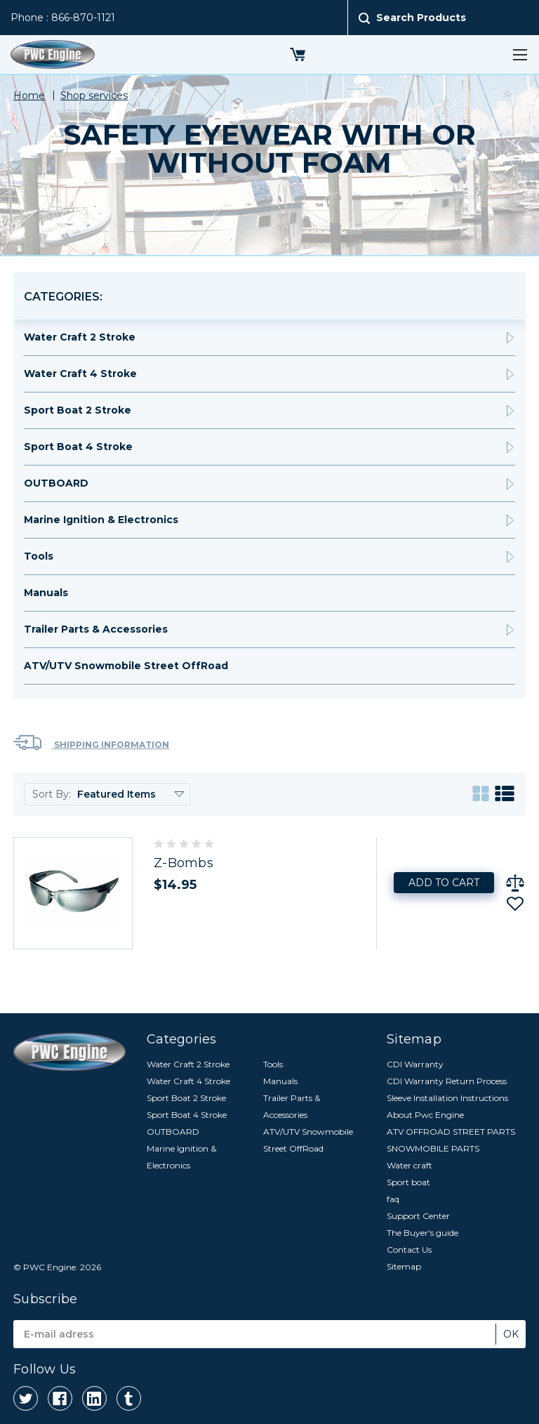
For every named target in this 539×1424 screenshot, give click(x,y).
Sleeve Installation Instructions (447, 1098)
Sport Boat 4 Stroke (78, 446)
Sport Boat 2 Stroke (77, 410)
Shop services (94, 95)
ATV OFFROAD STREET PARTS (451, 1131)
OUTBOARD (56, 483)
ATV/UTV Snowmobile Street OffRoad (126, 665)
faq (393, 1199)
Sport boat (408, 1182)
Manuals (46, 592)
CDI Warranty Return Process (447, 1081)
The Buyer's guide (422, 1232)
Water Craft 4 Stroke (80, 373)
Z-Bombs (183, 863)
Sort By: (51, 794)
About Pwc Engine (425, 1114)
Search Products (421, 17)
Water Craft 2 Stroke (79, 337)
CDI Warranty (415, 1064)
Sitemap (404, 1266)
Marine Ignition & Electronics (101, 519)
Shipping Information (91, 742)
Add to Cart (443, 882)
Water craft (409, 1165)
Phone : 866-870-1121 (63, 17)
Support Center (418, 1216)
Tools (38, 556)
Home (29, 95)
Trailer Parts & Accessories (96, 629)
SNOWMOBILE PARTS (433, 1148)
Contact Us (409, 1249)
